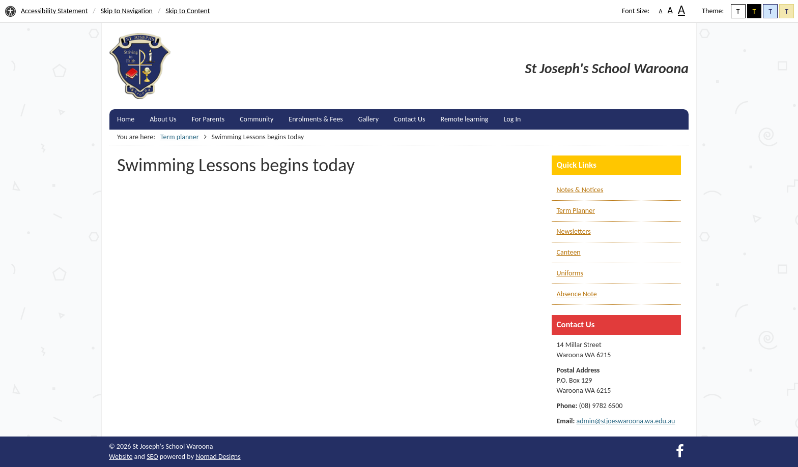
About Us (163, 119)
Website (120, 456)
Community (256, 119)
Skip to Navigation (127, 11)
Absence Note (577, 294)
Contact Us (409, 119)
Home (125, 119)
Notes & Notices (580, 189)
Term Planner (576, 210)
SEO (152, 456)
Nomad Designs (218, 456)
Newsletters (574, 231)
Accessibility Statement (54, 11)
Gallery (368, 119)
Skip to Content (187, 11)
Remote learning (465, 119)
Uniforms (570, 273)
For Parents (208, 119)
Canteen (569, 252)
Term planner (179, 137)
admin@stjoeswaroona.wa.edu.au (626, 421)
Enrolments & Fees (316, 119)
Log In (512, 119)
